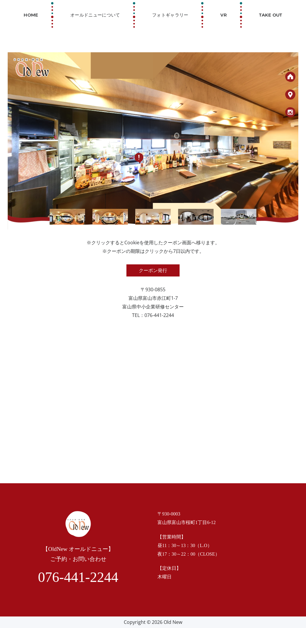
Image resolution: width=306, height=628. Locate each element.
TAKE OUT (270, 14)
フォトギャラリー (170, 14)
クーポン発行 (153, 270)
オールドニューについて (95, 14)
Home (31, 14)
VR (223, 14)
